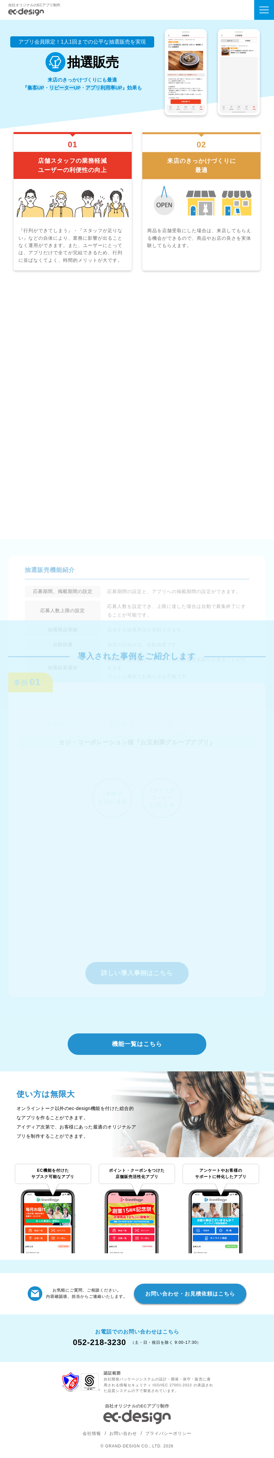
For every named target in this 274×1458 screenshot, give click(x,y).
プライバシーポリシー (168, 1433)
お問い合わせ (123, 1433)
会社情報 (92, 1433)
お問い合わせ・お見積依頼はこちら (190, 1294)
